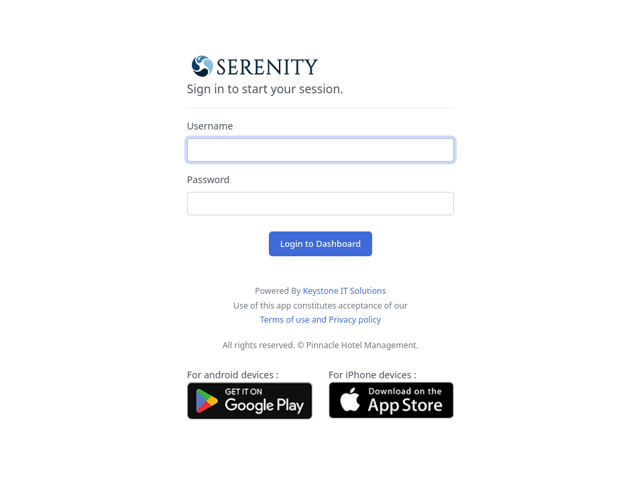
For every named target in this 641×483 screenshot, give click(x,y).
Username (210, 125)
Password (208, 179)
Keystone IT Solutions (344, 291)
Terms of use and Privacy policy (320, 319)
